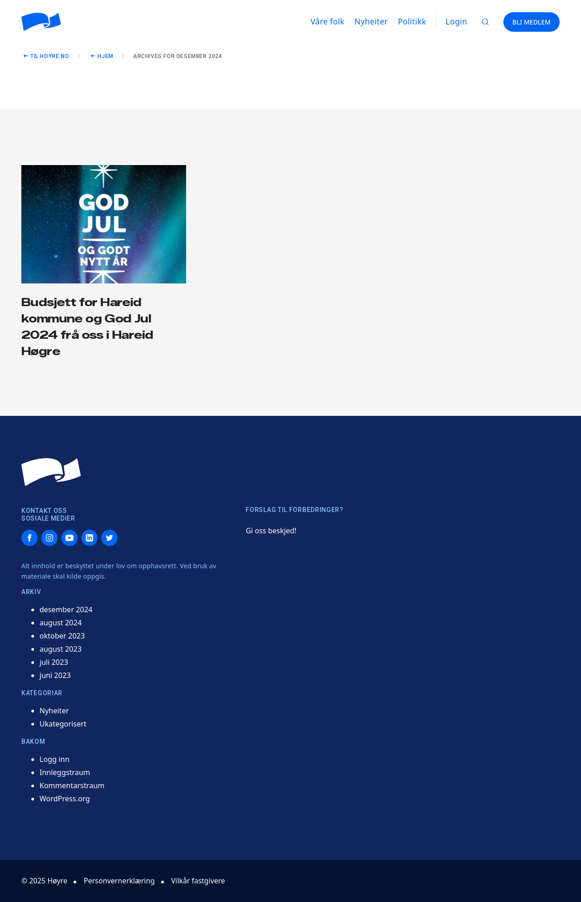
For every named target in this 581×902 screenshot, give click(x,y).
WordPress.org (64, 799)
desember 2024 (66, 609)
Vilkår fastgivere (200, 881)
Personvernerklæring (120, 881)
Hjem (105, 56)
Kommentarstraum (71, 785)
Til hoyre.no (49, 56)
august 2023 (60, 649)
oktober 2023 (62, 636)
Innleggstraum (64, 772)
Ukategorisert (62, 724)
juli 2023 (53, 662)
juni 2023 (55, 675)
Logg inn (54, 759)
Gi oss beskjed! (271, 531)
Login (457, 21)
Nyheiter (54, 711)
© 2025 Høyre (44, 881)
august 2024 (60, 623)
